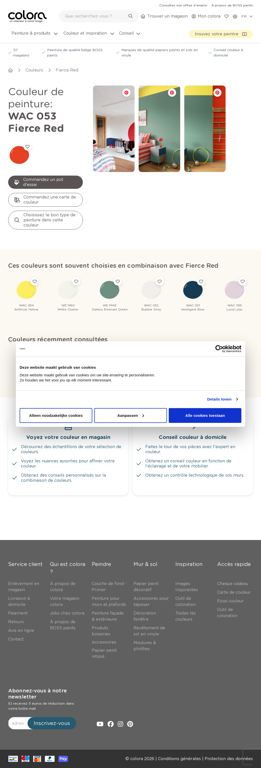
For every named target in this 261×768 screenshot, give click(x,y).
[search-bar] (95, 16)
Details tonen (219, 399)
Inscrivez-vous (52, 723)
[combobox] (99, 16)
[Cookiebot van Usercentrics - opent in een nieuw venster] (219, 349)
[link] (183, 5)
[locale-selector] (247, 16)
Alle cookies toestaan (205, 415)
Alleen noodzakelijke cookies (56, 415)
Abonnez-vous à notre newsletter (37, 694)
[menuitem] (34, 36)
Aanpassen (130, 415)
